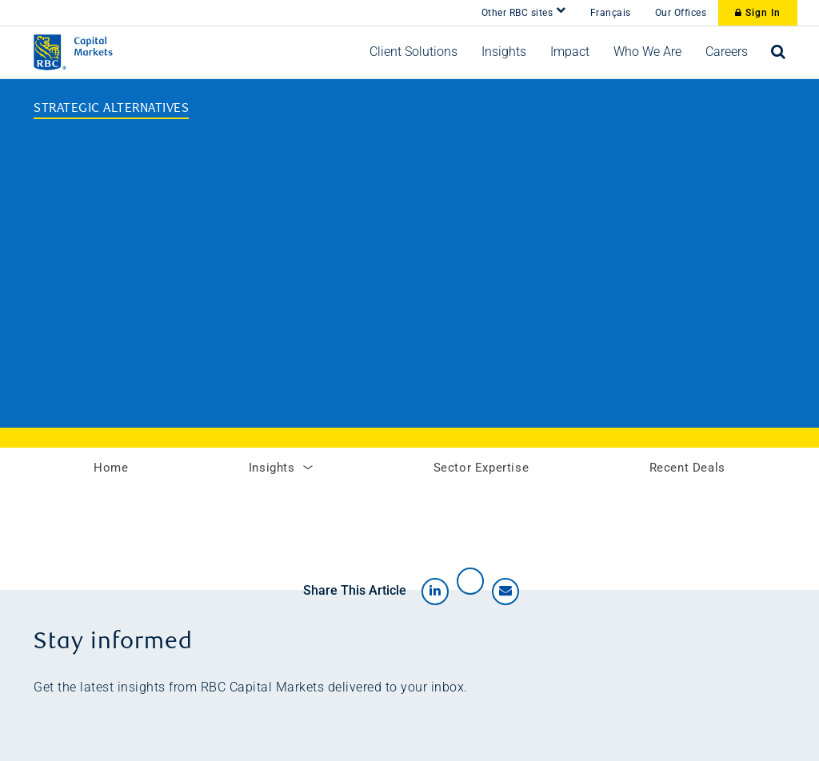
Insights (281, 467)
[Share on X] (470, 581)
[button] (413, 52)
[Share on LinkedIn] (435, 591)
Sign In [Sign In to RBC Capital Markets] (758, 12)
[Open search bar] (778, 52)
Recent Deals (687, 467)
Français (610, 12)
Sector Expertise (481, 467)
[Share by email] (505, 591)
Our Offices (681, 12)
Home (111, 467)
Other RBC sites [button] (523, 11)
